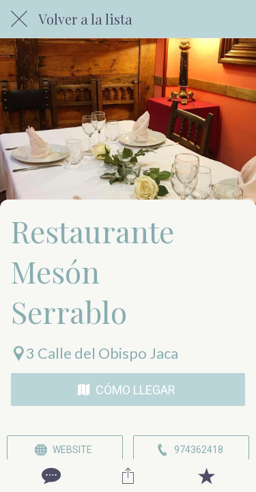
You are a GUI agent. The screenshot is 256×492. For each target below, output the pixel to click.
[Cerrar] (19, 19)
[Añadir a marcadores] (206, 475)
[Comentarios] (49, 475)
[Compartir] (127, 475)
